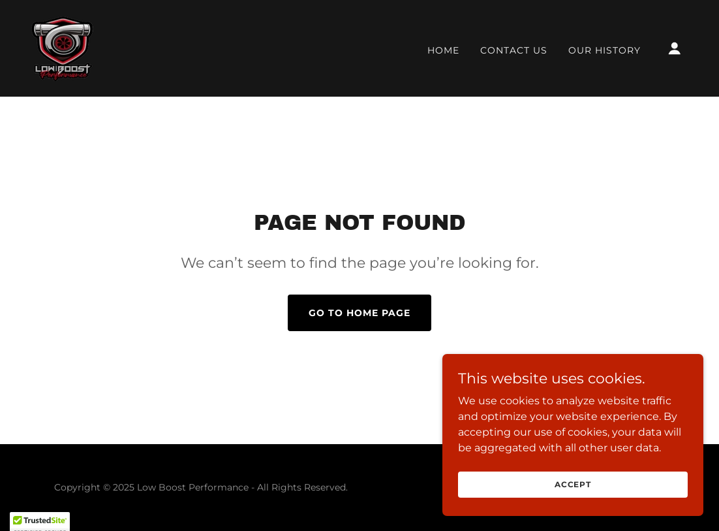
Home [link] (443, 50)
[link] (62, 47)
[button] (675, 48)
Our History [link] (604, 50)
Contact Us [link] (513, 50)
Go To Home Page (359, 313)
